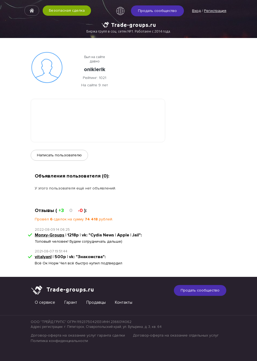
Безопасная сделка (67, 10)
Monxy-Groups (49, 235)
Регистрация (215, 10)
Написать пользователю (59, 155)
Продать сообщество (157, 10)
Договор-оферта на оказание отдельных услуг (176, 335)
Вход (196, 10)
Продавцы (96, 302)
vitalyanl (43, 256)
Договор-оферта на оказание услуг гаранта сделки (78, 335)
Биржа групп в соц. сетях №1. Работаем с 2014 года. (128, 31)
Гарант (70, 302)
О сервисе (45, 302)
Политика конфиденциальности (59, 340)
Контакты (123, 302)
